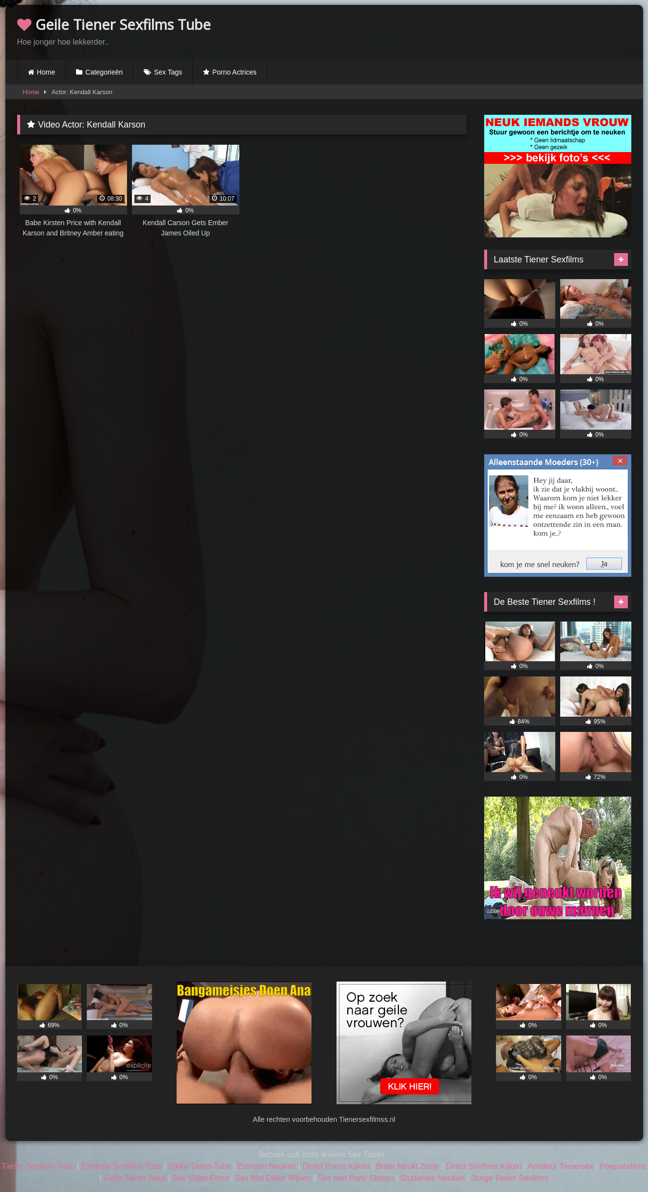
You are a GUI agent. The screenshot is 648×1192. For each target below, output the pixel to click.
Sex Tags (168, 72)
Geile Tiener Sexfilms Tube (114, 24)
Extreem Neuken (266, 1166)
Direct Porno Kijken (336, 1166)
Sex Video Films (200, 1178)
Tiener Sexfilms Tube (38, 1166)
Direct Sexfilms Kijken (484, 1166)
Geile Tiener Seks (135, 1178)
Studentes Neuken (432, 1178)
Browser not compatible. (516, 31)
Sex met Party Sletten (356, 1178)
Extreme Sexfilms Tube (121, 1166)
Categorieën (104, 72)
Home (46, 72)
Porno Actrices (234, 72)
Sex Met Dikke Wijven (273, 1178)
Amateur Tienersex (561, 1166)
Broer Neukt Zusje (408, 1166)
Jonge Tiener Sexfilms (509, 1178)
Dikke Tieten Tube (199, 1166)
